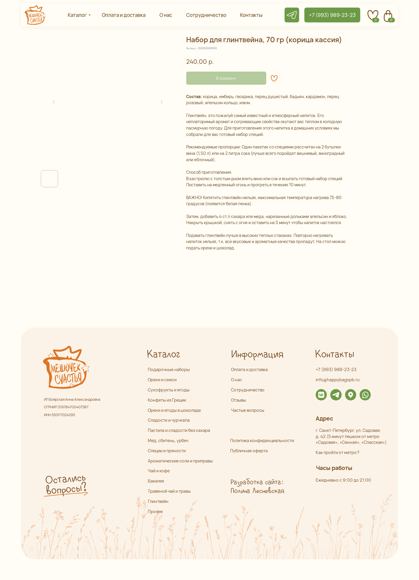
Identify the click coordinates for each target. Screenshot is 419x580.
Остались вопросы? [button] (65, 484)
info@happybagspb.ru (338, 379)
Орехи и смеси (162, 379)
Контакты (334, 354)
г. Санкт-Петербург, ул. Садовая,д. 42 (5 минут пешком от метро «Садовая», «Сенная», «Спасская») (351, 436)
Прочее (155, 511)
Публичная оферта (249, 450)
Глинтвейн (158, 501)
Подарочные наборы (169, 369)
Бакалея (156, 481)
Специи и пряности (167, 450)
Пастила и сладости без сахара (179, 430)
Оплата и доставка (249, 369)
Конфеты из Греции (167, 400)
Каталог (163, 354)
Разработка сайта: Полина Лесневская (257, 486)
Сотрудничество (247, 390)
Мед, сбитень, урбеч (168, 440)
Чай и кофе (159, 470)
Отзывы (238, 400)
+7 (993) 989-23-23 (336, 369)
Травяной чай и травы (169, 491)
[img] (321, 394)
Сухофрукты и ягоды (168, 390)
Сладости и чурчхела (169, 420)
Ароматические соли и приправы (180, 461)
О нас (236, 379)
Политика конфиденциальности (262, 440)
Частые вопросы (247, 410)
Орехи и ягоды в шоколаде (174, 410)
